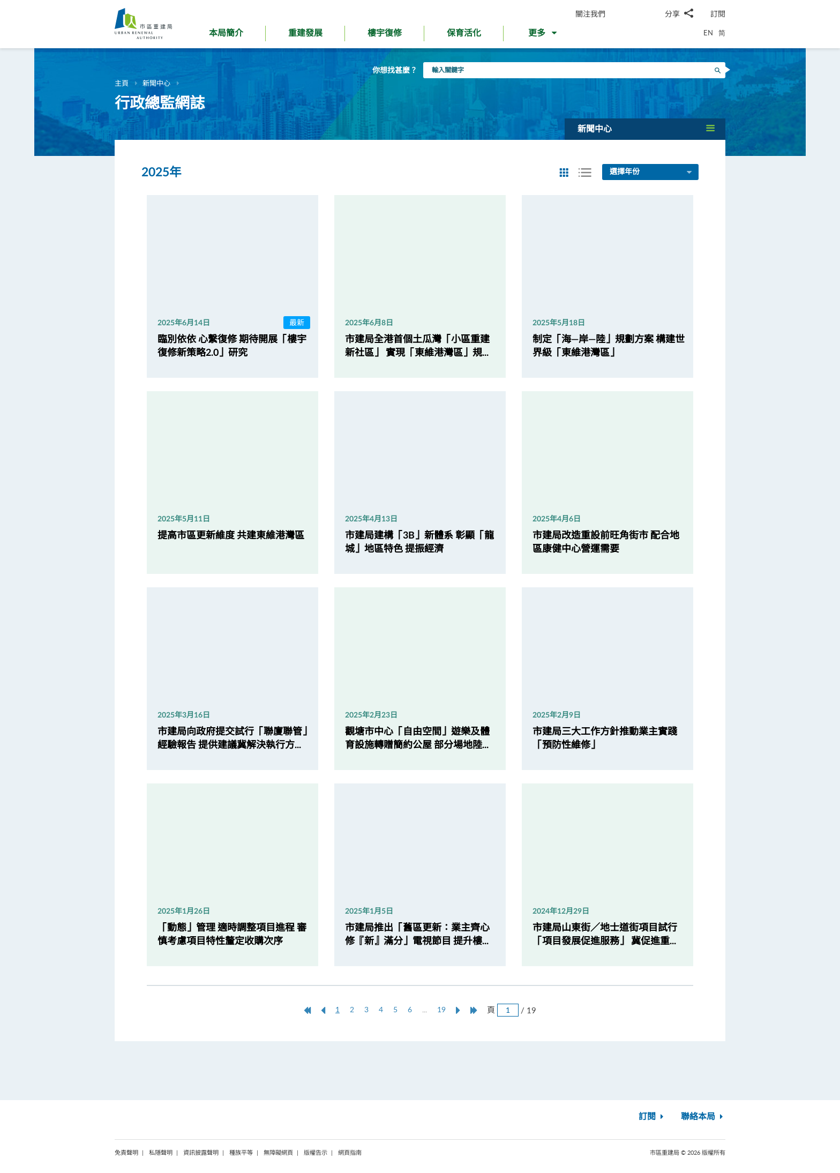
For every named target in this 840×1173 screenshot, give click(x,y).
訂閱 (717, 14)
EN (708, 33)
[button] (543, 35)
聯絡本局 (703, 1116)
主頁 (122, 83)
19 (441, 1009)
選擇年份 (651, 172)
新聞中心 (156, 83)
